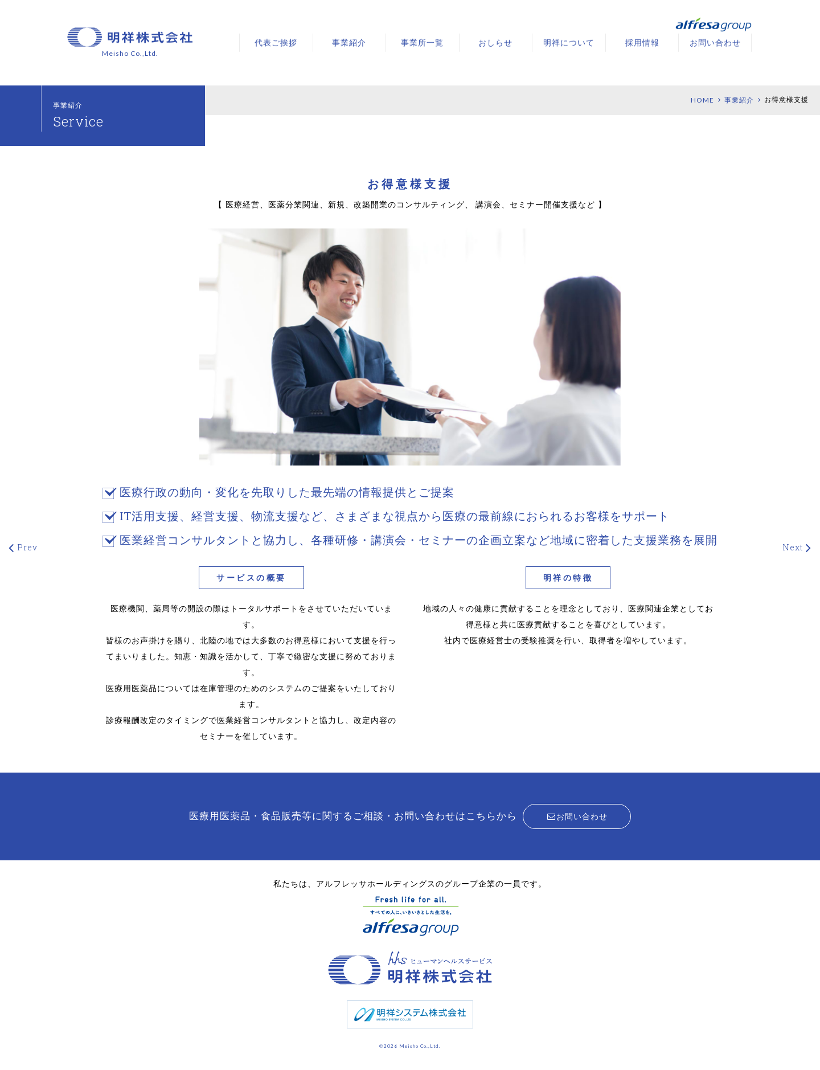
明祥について (568, 42)
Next (792, 547)
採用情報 (642, 42)
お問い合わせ (715, 42)
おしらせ (495, 42)
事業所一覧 (422, 42)
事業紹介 (349, 42)
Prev (27, 547)
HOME (702, 100)
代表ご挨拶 (276, 42)
